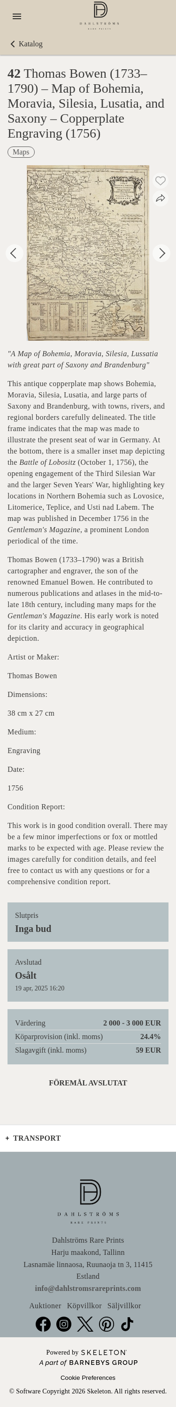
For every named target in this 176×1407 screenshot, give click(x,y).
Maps (21, 152)
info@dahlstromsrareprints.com (88, 1288)
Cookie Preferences (88, 1377)
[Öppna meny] (17, 16)
